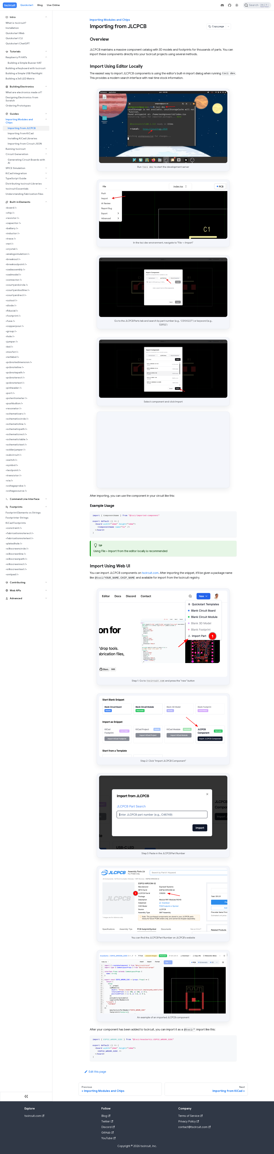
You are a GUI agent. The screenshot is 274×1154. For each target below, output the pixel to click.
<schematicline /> (16, 424)
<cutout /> (11, 300)
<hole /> (10, 336)
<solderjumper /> (16, 449)
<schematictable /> (17, 439)
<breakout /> (13, 259)
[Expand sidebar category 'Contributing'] (46, 582)
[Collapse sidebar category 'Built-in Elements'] (46, 202)
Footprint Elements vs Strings (23, 512)
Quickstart (26, 5)
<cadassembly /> (15, 269)
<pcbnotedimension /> (19, 362)
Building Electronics (22, 86)
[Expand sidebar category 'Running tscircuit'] (46, 149)
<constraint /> (14, 528)
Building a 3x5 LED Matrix (20, 78)
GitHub (107, 1132)
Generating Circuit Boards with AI (26, 161)
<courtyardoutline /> (18, 290)
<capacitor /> (13, 223)
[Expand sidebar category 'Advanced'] (46, 598)
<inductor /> (13, 233)
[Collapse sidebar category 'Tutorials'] (46, 51)
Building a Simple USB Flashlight (24, 73)
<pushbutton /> (14, 403)
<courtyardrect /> (16, 295)
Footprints (16, 506)
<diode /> (11, 305)
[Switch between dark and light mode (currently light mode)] (237, 5)
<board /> (11, 207)
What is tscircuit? (16, 22)
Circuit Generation (17, 154)
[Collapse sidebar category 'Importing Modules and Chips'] (46, 119)
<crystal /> (12, 248)
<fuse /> (10, 321)
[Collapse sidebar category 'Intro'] (46, 17)
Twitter (107, 1121)
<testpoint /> (13, 470)
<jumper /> (12, 341)
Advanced (16, 598)
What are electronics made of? (24, 92)
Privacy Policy (188, 1121)
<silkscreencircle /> (17, 548)
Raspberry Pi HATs (16, 57)
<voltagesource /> (16, 490)
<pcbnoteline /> (15, 367)
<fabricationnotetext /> (19, 538)
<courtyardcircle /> (17, 284)
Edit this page (95, 1072)
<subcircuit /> (13, 454)
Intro (13, 17)
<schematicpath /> (16, 429)
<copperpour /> (15, 326)
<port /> (10, 393)
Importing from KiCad (21, 133)
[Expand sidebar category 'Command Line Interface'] (46, 499)
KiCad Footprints (16, 522)
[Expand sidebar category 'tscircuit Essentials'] (46, 188)
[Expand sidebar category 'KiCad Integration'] (46, 173)
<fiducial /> (12, 310)
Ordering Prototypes (18, 105)
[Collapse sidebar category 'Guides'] (46, 114)
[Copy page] (216, 26)
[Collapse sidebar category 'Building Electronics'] (46, 86)
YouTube (108, 1138)
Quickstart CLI (14, 38)
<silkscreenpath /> (16, 558)
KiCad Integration (16, 173)
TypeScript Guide (16, 178)
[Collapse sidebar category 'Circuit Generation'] (46, 154)
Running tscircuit (16, 148)
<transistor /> (13, 475)
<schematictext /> (16, 444)
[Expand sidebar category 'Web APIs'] (46, 590)
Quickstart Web (15, 33)
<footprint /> (13, 315)
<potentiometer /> (16, 398)
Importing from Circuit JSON (25, 143)
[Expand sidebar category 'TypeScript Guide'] (46, 178)
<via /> (9, 480)
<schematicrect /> (16, 434)
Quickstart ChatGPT (18, 43)
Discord (108, 1127)
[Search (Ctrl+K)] (257, 5)
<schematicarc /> (16, 413)
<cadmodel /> (13, 274)
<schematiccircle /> (17, 418)
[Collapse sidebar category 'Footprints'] (46, 507)
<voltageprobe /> (16, 485)
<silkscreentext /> (16, 569)
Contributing (17, 582)
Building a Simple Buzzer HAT (25, 62)
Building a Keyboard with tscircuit (25, 68)
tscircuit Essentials (17, 188)
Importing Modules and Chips (19, 121)
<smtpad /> (12, 574)
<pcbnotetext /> (15, 382)
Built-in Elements (20, 202)
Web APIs (15, 590)
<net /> (9, 243)
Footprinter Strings (17, 517)
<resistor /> (12, 218)
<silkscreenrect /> (16, 564)
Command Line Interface (24, 499)
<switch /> (11, 459)
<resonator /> (13, 408)
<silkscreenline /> (16, 553)
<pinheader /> (14, 387)
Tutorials (15, 51)
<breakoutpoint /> (16, 264)
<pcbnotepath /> (15, 372)
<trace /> (11, 238)
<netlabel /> (12, 356)
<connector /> (14, 279)
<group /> (11, 331)
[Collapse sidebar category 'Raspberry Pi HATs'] (46, 57)
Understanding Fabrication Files (24, 193)
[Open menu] (228, 26)
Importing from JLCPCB (22, 128)
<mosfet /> (12, 351)
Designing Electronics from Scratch (22, 99)
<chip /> (10, 212)
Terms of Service (190, 1116)
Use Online (53, 5)
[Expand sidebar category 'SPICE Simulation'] (46, 168)
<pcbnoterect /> (15, 377)
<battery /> (12, 228)
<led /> (9, 346)
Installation (12, 27)
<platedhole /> (14, 543)
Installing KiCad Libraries (22, 138)
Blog (40, 5)
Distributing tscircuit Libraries (24, 183)
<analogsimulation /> (18, 254)
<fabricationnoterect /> (20, 533)
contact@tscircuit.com (194, 1127)
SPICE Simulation (15, 168)
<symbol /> (12, 465)
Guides (14, 113)
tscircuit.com (150, 573)
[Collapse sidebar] (26, 1096)
